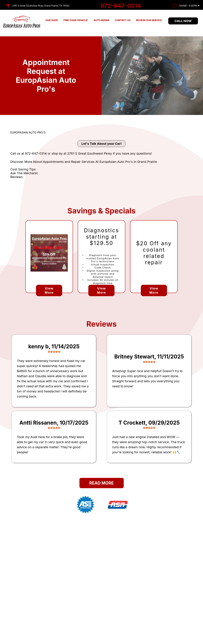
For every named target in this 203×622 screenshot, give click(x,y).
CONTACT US (123, 20)
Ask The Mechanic (24, 173)
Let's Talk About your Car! (101, 144)
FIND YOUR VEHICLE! (75, 20)
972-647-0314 (120, 5)
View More (49, 290)
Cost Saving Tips (23, 169)
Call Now (183, 21)
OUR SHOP (52, 20)
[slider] (54, 351)
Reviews (16, 177)
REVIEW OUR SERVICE (149, 20)
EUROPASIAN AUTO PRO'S (28, 132)
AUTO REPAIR (101, 20)
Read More (101, 483)
